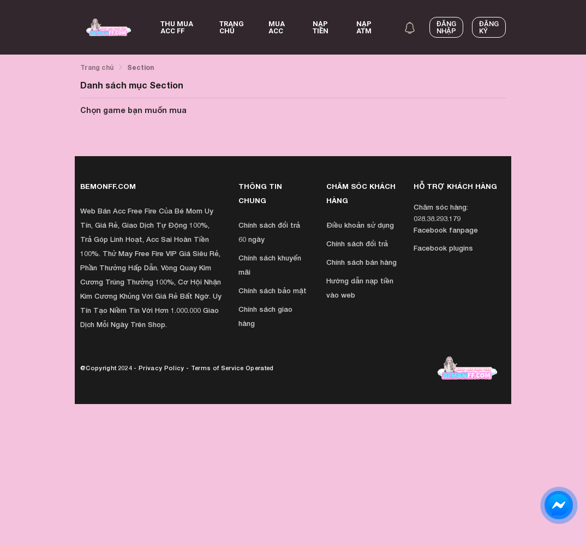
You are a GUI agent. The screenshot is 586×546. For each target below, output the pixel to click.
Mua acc (276, 27)
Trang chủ (231, 27)
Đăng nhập (446, 27)
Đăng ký (489, 27)
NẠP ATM (364, 27)
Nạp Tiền (320, 27)
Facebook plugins (443, 248)
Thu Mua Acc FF (176, 27)
